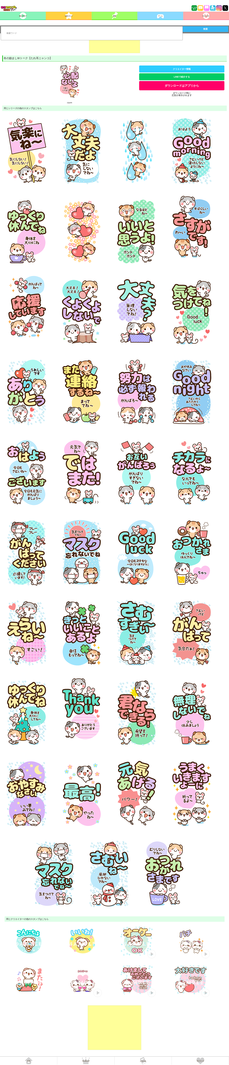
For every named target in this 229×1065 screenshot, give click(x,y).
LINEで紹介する (182, 77)
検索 (205, 29)
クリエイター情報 (182, 69)
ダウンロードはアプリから (182, 85)
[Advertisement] (114, 45)
